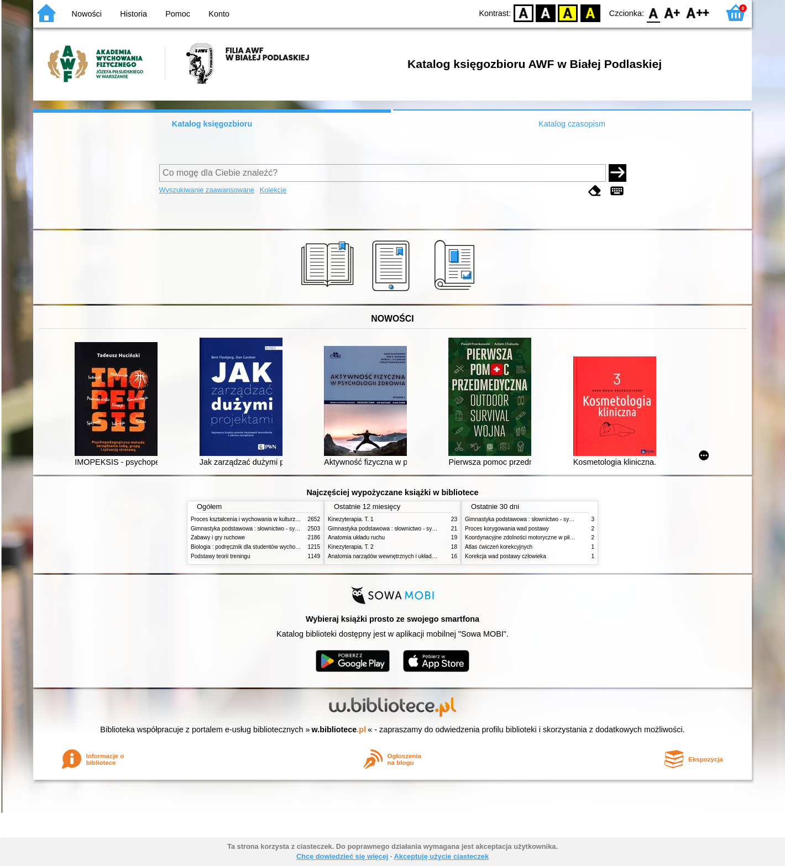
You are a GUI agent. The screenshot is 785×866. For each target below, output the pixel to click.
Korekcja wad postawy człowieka (505, 556)
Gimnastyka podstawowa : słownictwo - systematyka (255, 529)
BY (590, 12)
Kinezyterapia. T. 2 (351, 547)
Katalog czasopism (571, 123)
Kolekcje (273, 190)
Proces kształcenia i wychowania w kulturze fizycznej (256, 519)
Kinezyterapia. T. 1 (351, 519)
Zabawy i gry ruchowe (218, 537)
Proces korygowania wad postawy (507, 529)
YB (568, 12)
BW (545, 12)
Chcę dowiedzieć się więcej (342, 856)
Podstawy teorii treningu (220, 556)
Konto (218, 13)
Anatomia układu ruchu (356, 537)
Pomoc (177, 13)
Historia (133, 13)
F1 (672, 12)
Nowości (87, 13)
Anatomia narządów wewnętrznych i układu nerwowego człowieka (409, 556)
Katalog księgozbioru (212, 123)
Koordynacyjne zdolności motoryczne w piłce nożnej (529, 537)
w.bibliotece (339, 729)
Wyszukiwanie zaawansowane (207, 190)
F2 (698, 12)
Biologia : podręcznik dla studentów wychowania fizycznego (264, 547)
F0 (653, 12)
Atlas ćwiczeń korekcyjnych (498, 547)
